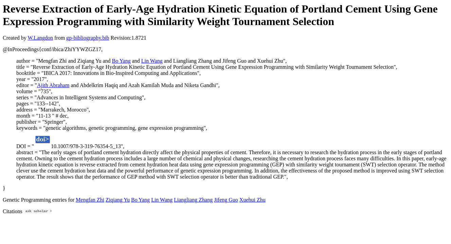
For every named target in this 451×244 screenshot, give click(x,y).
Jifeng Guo (226, 200)
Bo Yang (121, 61)
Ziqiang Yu (118, 200)
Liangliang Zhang (193, 200)
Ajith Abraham (53, 85)
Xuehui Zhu (252, 200)
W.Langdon (40, 38)
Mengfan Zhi (90, 200)
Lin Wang (152, 61)
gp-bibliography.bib (87, 38)
